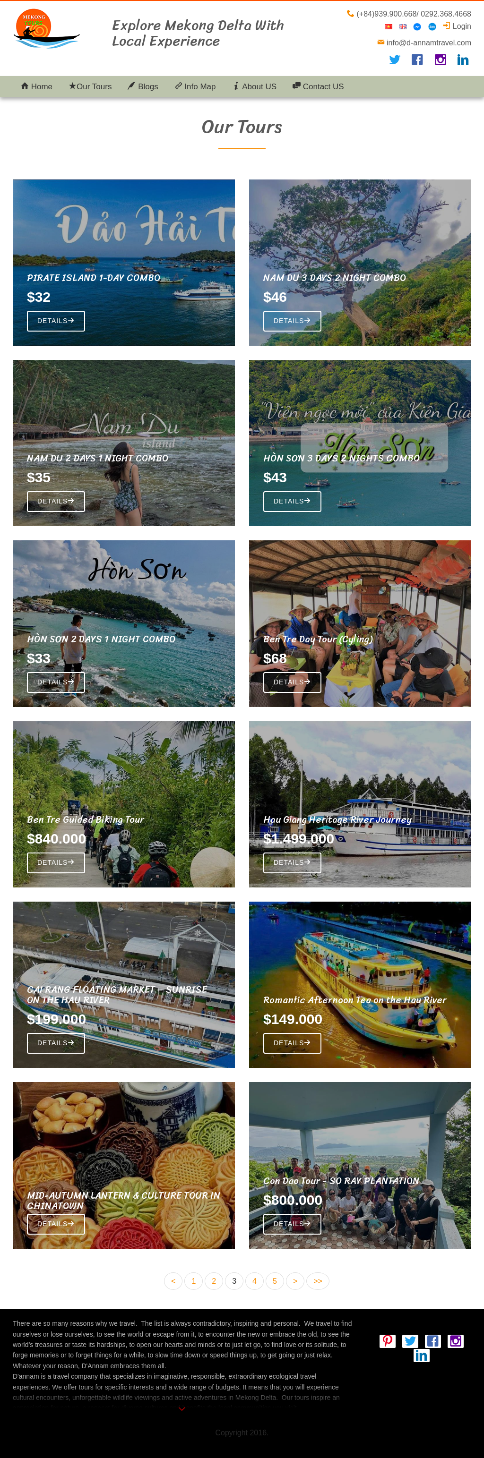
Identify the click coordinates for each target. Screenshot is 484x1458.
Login (457, 26)
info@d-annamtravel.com (428, 43)
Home (36, 86)
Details (56, 320)
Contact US (318, 86)
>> (317, 1281)
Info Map (195, 86)
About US (254, 86)
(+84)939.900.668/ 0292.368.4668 (412, 14)
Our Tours (90, 86)
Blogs (143, 86)
